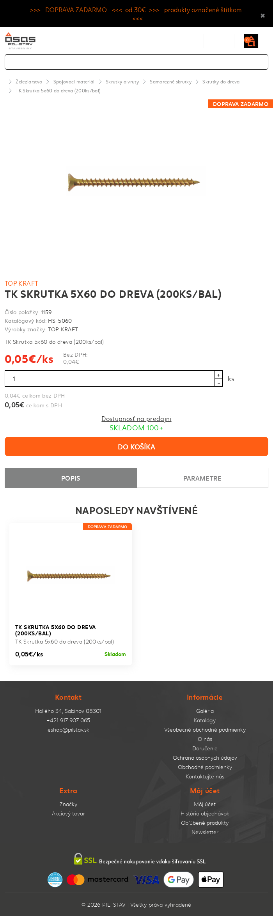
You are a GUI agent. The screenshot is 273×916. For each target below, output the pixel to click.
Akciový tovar (68, 813)
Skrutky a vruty (122, 81)
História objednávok (205, 813)
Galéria (205, 710)
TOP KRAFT (21, 283)
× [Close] (262, 13)
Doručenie (205, 748)
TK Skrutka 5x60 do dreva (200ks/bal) (58, 90)
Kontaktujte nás (205, 776)
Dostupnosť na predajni (136, 418)
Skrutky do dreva (220, 81)
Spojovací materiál (74, 81)
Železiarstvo (29, 81)
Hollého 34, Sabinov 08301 (68, 710)
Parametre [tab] (202, 477)
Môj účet (205, 804)
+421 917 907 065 (68, 720)
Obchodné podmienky (205, 767)
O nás (205, 739)
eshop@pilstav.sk (68, 729)
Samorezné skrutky (170, 81)
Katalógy (205, 720)
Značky (68, 804)
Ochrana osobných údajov (205, 757)
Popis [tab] (70, 477)
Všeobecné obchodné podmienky (205, 729)
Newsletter (204, 832)
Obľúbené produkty (205, 822)
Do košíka (136, 446)
